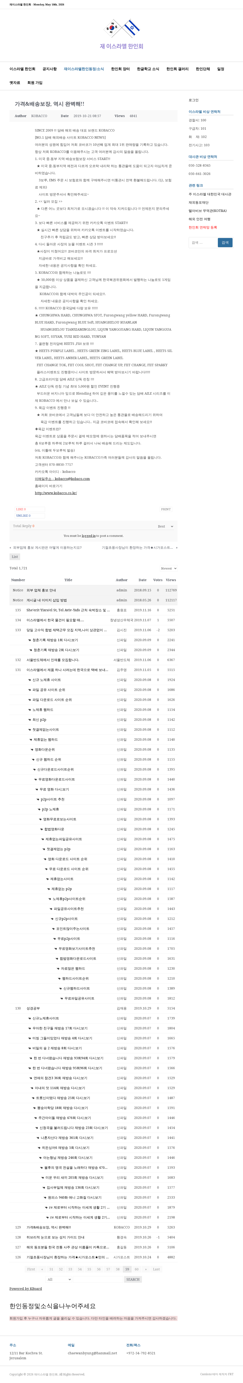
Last (155, 1269)
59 (127, 1269)
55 (89, 1269)
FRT (231, 1374)
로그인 (194, 100)
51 (51, 1269)
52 (61, 1269)
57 (108, 1269)
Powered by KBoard (25, 1289)
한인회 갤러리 (177, 69)
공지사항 (49, 69)
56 (99, 1269)
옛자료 (14, 83)
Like (21, 509)
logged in (89, 536)
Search (133, 1279)
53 (70, 1269)
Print (166, 509)
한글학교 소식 (148, 69)
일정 (220, 69)
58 (118, 1269)
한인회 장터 (120, 69)
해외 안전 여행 (199, 219)
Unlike (23, 515)
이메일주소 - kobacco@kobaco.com (62, 479)
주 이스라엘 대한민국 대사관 (210, 194)
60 (137, 1269)
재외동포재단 (199, 202)
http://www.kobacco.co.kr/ (56, 493)
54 (80, 1269)
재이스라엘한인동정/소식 (84, 69)
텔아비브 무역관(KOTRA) (208, 211)
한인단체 (203, 69)
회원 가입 (34, 83)
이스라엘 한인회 (22, 69)
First (32, 1269)
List (15, 557)
